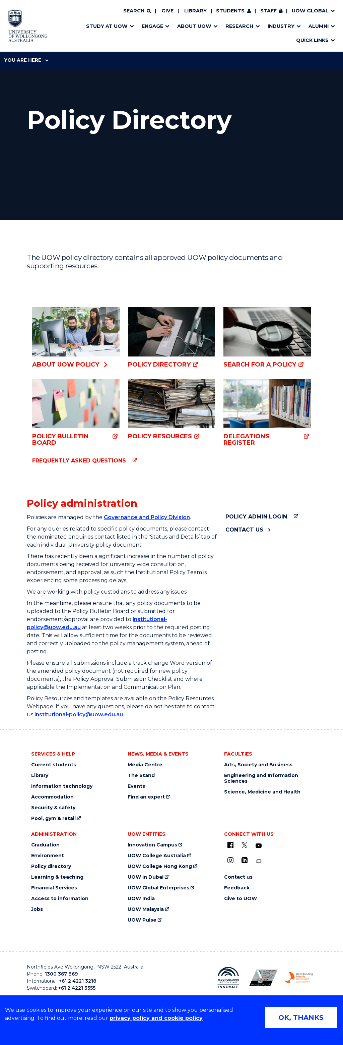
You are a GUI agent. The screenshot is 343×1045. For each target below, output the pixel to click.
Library (195, 11)
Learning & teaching (57, 877)
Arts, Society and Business (258, 765)
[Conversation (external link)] (258, 861)
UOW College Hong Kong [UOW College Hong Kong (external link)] (160, 866)
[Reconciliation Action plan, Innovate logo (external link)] (228, 977)
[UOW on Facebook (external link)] (230, 845)
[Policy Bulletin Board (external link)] (76, 412)
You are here (26, 60)
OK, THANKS (301, 1017)
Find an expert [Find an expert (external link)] (146, 797)
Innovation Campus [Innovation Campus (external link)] (152, 845)
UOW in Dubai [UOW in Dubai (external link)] (145, 877)
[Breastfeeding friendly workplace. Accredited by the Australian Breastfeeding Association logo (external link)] (298, 978)
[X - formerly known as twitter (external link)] (244, 845)
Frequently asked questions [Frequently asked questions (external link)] (79, 460)
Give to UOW (240, 898)
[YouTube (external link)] (258, 845)
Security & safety (53, 808)
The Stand (141, 775)
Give (167, 11)
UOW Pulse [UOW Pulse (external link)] (142, 920)
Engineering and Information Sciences (261, 778)
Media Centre (145, 765)
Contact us (244, 530)
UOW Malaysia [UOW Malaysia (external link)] (146, 909)
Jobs (37, 909)
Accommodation (52, 797)
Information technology (61, 786)
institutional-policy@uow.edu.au (79, 714)
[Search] (137, 11)
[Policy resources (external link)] (171, 409)
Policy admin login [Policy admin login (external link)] (256, 516)
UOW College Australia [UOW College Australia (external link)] (157, 856)
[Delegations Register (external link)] (267, 412)
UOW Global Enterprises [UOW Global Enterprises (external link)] (158, 888)
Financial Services (54, 888)
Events (136, 786)
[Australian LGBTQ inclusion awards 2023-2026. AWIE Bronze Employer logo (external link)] (263, 978)
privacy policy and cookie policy (156, 1018)
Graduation (45, 845)
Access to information (59, 898)
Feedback (237, 888)
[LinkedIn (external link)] (244, 860)
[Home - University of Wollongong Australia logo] (28, 26)
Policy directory (51, 866)
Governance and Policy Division (147, 517)
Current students (53, 765)
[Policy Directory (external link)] (171, 338)
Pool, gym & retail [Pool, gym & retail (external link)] (53, 818)
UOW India (141, 898)
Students (230, 11)
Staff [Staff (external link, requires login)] (268, 11)
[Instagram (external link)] (230, 860)
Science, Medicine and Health (262, 792)
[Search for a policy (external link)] (267, 338)
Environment (47, 856)
